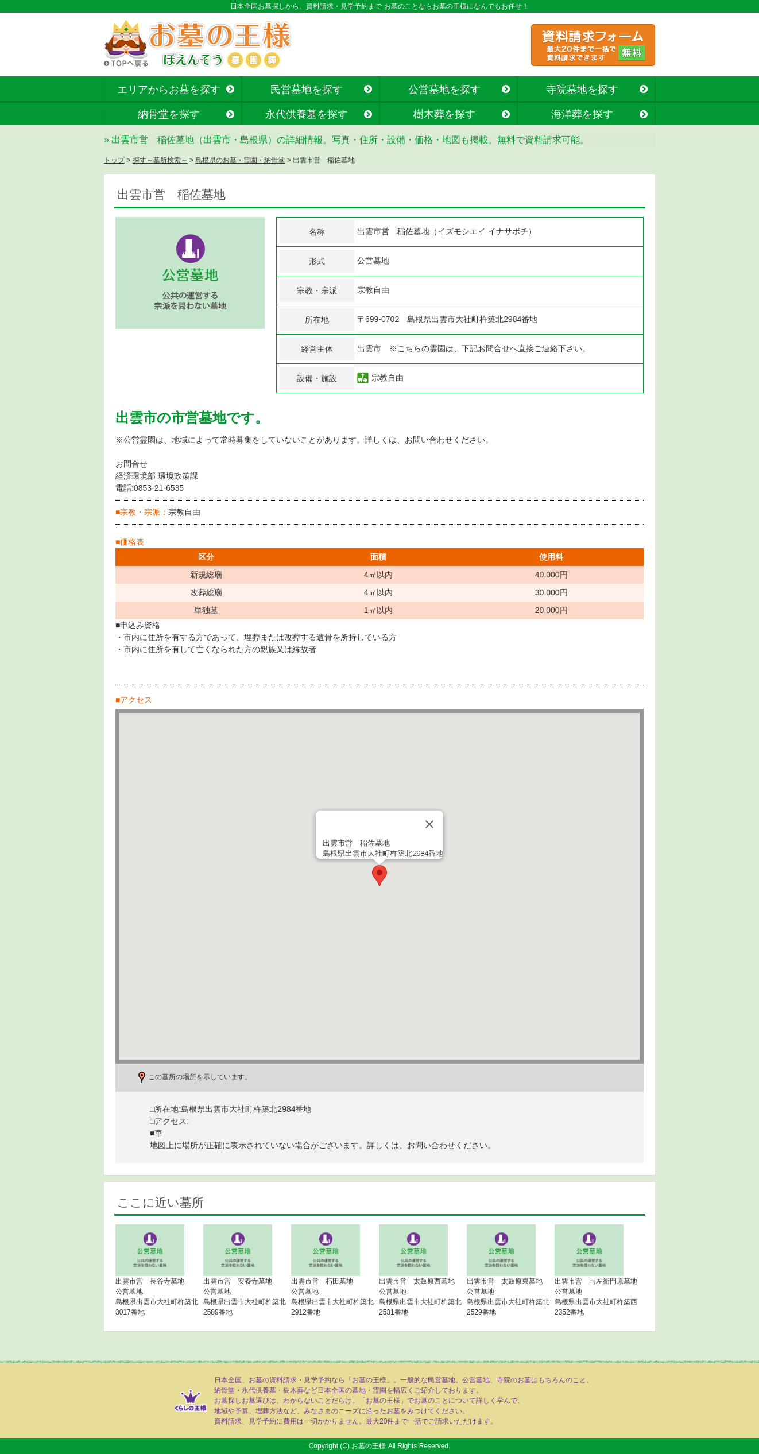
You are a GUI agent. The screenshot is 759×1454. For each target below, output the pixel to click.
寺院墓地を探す (582, 89)
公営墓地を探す (444, 89)
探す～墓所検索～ (160, 160)
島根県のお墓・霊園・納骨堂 (240, 160)
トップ (114, 160)
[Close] (429, 824)
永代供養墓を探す (306, 114)
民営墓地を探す (306, 89)
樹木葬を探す (444, 114)
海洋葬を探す (582, 114)
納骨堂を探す (169, 114)
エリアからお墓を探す (168, 89)
